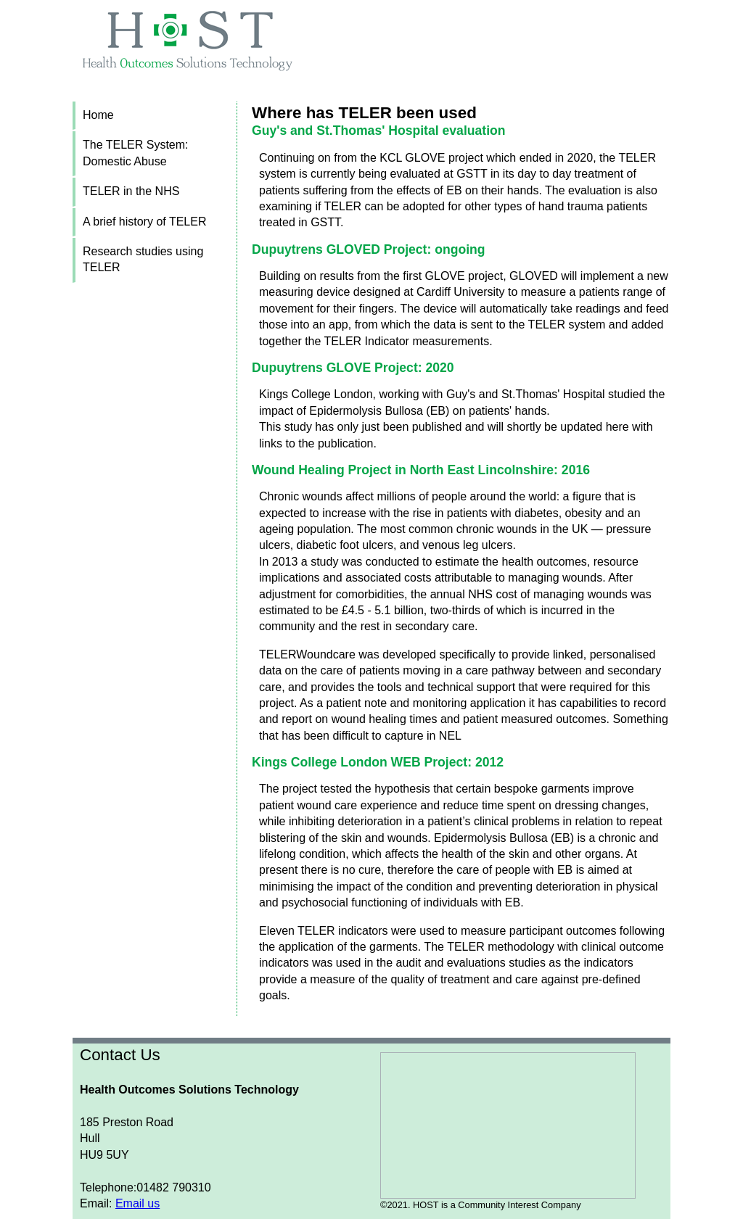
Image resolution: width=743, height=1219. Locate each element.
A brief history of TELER (144, 221)
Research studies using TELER (143, 259)
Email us (137, 1203)
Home (98, 115)
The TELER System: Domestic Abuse (136, 153)
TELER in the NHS (131, 191)
